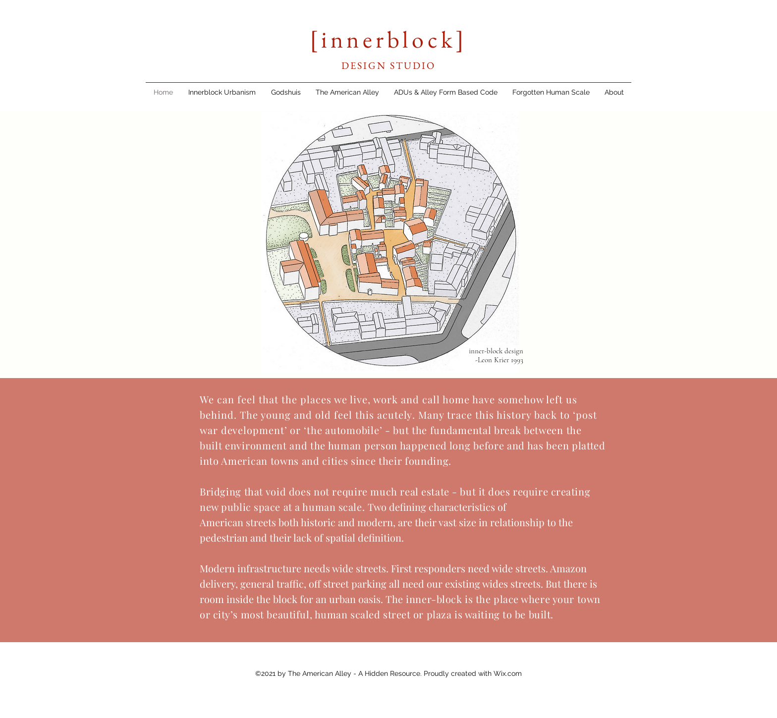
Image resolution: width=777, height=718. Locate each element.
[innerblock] (388, 39)
